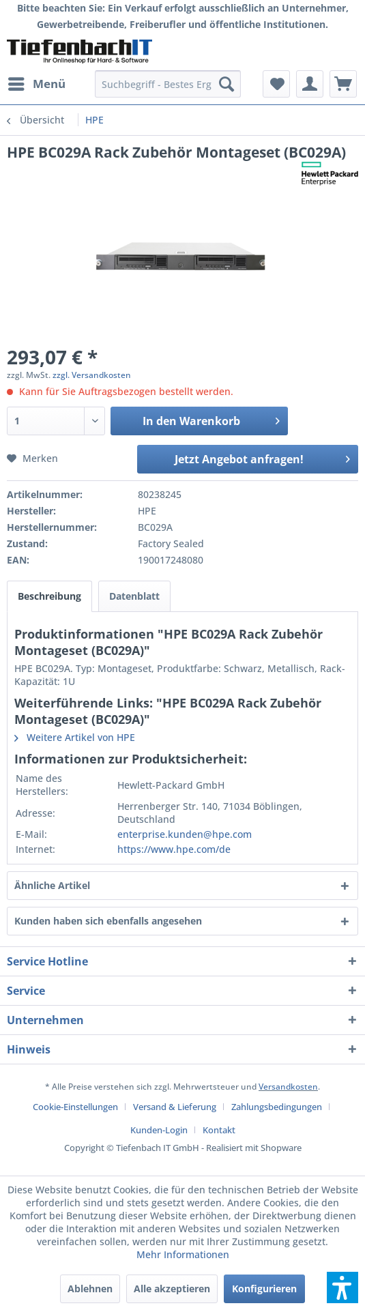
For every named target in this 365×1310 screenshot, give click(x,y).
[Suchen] (226, 84)
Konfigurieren (264, 1288)
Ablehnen (90, 1288)
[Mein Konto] (309, 84)
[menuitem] (36, 84)
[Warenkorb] (343, 84)
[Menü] (36, 84)
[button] (342, 1287)
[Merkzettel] (276, 84)
